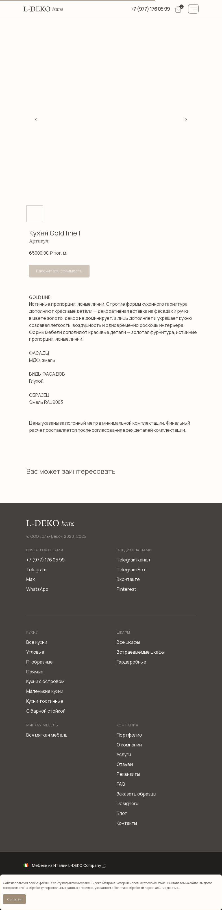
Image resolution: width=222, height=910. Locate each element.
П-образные (39, 662)
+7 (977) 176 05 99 (45, 560)
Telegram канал (133, 560)
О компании (129, 745)
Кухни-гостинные (44, 701)
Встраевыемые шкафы (141, 652)
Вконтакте (128, 579)
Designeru (127, 803)
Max (30, 579)
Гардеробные (131, 662)
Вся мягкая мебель (47, 735)
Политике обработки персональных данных (146, 887)
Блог (122, 813)
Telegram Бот (131, 570)
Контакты (127, 823)
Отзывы (125, 764)
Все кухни (36, 642)
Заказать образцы (136, 794)
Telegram (36, 570)
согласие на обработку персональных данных (44, 887)
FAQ (121, 784)
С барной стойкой (46, 711)
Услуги (124, 754)
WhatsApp (37, 589)
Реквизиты (128, 774)
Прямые (34, 672)
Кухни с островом (45, 681)
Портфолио (129, 735)
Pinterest (126, 589)
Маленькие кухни (44, 691)
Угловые (35, 652)
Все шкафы (128, 642)
